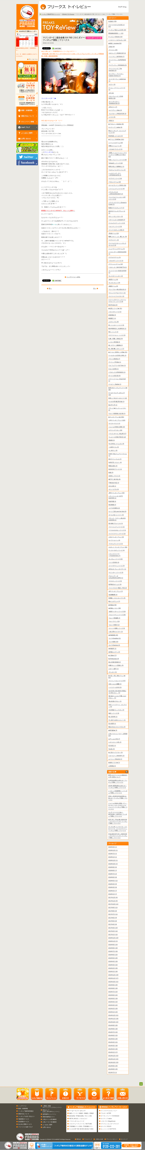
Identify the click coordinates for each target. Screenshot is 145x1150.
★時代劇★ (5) (112, 730)
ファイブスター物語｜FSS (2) (118, 588)
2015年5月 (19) (113, 998)
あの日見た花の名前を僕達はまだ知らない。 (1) (117, 692)
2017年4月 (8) (112, 924)
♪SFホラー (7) (113, 107)
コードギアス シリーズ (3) (116, 566)
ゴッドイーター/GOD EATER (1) (117, 271)
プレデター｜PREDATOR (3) (117, 113)
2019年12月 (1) (113, 850)
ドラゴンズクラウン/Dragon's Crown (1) (118, 203)
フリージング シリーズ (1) (116, 527)
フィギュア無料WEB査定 (26, 1111)
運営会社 (78, 1139)
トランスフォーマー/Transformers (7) (114, 554)
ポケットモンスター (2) (116, 216)
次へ (94, 288)
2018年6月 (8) (112, 877)
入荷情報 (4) (112, 766)
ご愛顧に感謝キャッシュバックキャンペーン (52, 1106)
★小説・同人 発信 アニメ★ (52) (116, 676)
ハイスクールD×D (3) (115, 687)
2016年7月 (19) (113, 951)
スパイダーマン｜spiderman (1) (117, 80)
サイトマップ (124, 1139)
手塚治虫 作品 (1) (114, 482)
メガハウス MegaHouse (108, 1121)
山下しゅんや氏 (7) (114, 739)
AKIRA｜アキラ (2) (114, 476)
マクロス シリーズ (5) (115, 581)
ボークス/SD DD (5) (114, 375)
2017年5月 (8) (112, 921)
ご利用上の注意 (99, 1139)
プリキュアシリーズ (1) (116, 543)
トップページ (22, 1106)
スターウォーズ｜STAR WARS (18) (116, 97)
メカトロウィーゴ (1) (114, 312)
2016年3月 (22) (113, 965)
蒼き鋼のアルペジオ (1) (116, 523)
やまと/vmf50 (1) (113, 369)
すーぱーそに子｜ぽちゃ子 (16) (116, 394)
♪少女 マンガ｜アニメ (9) (116, 537)
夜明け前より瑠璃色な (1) (116, 166)
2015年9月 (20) (113, 985)
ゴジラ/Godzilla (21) (115, 638)
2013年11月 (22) (113, 1059)
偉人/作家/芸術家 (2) (114, 662)
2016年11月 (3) (113, 941)
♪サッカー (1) (113, 672)
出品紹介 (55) (112, 21)
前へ (50, 288)
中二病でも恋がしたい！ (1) (117, 720)
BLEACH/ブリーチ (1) (115, 469)
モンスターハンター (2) (116, 276)
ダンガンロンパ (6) (114, 282)
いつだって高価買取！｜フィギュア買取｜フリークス (117, 792)
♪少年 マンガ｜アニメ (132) (116, 420)
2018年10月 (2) (113, 864)
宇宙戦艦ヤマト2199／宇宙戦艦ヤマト (81, 1126)
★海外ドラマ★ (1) (114, 762)
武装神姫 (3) (112, 315)
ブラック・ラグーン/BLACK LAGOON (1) (117, 519)
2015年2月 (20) (113, 1008)
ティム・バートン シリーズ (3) (117, 89)
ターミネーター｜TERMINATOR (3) (114, 102)
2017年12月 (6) (113, 897)
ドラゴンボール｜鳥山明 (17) (117, 433)
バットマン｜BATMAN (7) (116, 56)
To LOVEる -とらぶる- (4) (116, 443)
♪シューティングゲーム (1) (116, 249)
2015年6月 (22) (113, 995)
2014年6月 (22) (113, 1035)
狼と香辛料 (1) (113, 716)
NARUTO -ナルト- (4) (115, 462)
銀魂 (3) (111, 472)
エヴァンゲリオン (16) (115, 430)
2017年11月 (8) (113, 901)
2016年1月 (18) (113, 971)
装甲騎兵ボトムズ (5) (115, 584)
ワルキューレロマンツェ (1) (117, 170)
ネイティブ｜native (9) (115, 127)
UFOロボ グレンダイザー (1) (117, 569)
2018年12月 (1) (113, 860)
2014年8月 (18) (113, 1029)
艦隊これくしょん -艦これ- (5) (118, 236)
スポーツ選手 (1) (113, 669)
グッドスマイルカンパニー (109, 1110)
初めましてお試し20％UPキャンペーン (51, 1110)
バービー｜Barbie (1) (114, 384)
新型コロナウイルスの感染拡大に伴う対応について (117, 776)
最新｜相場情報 (23, 1108)
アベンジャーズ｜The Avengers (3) (115, 69)
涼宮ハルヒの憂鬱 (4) (115, 684)
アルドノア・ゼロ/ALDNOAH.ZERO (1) (116, 577)
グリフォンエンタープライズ (110, 1124)
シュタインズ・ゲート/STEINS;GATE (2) (115, 174)
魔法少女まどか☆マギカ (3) (116, 727)
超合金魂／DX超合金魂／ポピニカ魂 (80, 1116)
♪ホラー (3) (112, 84)
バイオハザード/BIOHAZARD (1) (117, 253)
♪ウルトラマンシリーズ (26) (117, 615)
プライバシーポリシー (111, 1139)
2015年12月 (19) (113, 975)
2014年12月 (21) (113, 1015)
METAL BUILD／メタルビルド (78, 1118)
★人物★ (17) (112, 655)
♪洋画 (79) (111, 46)
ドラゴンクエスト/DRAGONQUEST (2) (116, 193)
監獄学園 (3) (112, 501)
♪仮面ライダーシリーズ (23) (117, 611)
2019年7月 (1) (112, 853)
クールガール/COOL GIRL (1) (117, 355)
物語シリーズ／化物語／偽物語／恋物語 (81, 1113)
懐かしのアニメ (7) (114, 601)
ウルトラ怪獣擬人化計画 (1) (116, 413)
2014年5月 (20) (113, 1039)
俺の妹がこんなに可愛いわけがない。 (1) (117, 697)
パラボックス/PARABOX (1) (116, 372)
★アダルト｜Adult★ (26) (116, 124)
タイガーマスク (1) (114, 423)
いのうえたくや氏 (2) (114, 742)
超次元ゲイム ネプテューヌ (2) (117, 212)
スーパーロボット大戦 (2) (116, 230)
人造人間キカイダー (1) (116, 631)
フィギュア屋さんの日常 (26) (117, 30)
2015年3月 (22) (113, 1005)
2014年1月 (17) (113, 1052)
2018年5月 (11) (113, 880)
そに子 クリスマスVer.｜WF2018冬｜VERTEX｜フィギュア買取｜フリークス (117, 814)
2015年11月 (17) (113, 978)
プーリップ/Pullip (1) (114, 362)
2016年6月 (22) (113, 954)
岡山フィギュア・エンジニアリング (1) (117, 131)
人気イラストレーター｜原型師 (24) (117, 734)
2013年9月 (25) (113, 1066)
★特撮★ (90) (112, 605)
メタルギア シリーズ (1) (116, 260)
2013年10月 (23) (113, 1062)
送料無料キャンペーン (49, 1114)
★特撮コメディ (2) (114, 652)
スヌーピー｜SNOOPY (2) (116, 755)
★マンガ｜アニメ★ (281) (116, 417)
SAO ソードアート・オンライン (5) (118, 705)
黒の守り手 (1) (112, 405)
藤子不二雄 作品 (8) (114, 479)
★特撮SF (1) (112, 648)
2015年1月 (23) (113, 1012)
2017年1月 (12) (113, 934)
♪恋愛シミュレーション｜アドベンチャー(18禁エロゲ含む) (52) (117, 154)
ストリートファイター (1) (116, 296)
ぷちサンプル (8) (113, 322)
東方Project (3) (112, 305)
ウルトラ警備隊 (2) (114, 618)
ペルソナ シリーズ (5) (115, 226)
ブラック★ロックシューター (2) (117, 409)
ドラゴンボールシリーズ (76, 1121)
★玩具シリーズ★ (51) (115, 308)
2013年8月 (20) (113, 1069)
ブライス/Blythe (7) (114, 359)
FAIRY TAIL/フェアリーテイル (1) (118, 455)
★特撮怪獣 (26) (113, 635)
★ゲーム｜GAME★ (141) (116, 139)
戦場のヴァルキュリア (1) (116, 208)
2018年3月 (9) (112, 887)
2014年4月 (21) (113, 1042)
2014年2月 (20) (113, 1049)
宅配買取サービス (23, 1119)
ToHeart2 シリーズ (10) (116, 163)
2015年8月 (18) (113, 988)
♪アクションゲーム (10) (115, 264)
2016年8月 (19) (113, 948)
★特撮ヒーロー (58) (114, 608)
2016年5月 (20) (113, 958)
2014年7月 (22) (113, 1032)
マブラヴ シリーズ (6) (115, 178)
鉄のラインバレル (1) (115, 459)
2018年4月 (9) (112, 884)
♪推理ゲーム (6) (113, 279)
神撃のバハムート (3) (115, 146)
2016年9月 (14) (113, 944)
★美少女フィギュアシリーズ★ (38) (117, 388)
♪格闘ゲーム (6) (113, 286)
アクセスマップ (88, 1139)
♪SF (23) (111, 93)
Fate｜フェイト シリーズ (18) (118, 160)
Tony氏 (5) (111, 749)
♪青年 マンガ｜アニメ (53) (116, 493)
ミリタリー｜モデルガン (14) (117, 40)
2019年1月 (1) (112, 857)
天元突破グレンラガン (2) (116, 710)
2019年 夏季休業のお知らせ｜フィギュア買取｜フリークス (117, 786)
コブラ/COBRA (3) (114, 508)
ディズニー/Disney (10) (115, 37)
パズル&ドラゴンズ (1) (115, 149)
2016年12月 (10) (113, 938)
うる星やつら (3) (114, 447)
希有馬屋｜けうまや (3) (115, 136)
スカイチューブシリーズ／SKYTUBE (80, 1124)
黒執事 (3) (112, 440)
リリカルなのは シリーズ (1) (117, 530)
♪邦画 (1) (111, 120)
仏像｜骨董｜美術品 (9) (115, 338)
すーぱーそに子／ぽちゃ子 (77, 1110)
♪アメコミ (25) (113, 50)
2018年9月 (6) (112, 867)
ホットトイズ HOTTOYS (108, 1129)
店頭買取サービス (23, 1121)
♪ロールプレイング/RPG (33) (117, 185)
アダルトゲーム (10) (115, 182)
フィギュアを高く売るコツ (26, 1116)
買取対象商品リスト (49, 1117)
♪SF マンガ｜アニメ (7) (115, 591)
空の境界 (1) (112, 723)
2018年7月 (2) (112, 874)
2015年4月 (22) (113, 1002)
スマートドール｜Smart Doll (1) (117, 380)
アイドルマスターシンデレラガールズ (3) (117, 244)
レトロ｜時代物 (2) (114, 342)
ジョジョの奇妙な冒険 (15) (117, 427)
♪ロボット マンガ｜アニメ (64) (117, 547)
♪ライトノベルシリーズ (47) (117, 681)
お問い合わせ (47, 1127)
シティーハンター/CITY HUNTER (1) (116, 497)
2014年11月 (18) (113, 1018)
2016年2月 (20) (113, 968)
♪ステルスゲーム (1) (114, 257)
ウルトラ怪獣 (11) (114, 625)
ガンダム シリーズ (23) (116, 559)
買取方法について (23, 1114)
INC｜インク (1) (113, 332)
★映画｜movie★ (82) (115, 43)
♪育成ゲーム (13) (113, 233)
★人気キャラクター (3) (115, 752)
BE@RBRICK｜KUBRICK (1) (117, 328)
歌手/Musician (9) (113, 659)
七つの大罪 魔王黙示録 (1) (116, 401)
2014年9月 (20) (113, 1025)
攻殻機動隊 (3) (113, 594)
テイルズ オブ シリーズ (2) (117, 223)
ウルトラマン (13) (114, 621)
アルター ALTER (106, 1113)
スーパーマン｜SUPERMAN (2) (117, 61)
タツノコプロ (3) (114, 489)
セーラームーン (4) (114, 540)
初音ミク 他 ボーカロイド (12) (117, 398)
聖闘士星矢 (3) (113, 466)
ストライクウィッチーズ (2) (117, 533)
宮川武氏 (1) (112, 745)
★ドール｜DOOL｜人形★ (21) (117, 352)
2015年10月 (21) (113, 981)
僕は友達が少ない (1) (115, 701)
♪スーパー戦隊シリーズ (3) (117, 628)
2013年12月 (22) (113, 1055)
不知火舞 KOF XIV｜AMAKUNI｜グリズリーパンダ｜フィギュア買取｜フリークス (117, 836)
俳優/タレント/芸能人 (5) (115, 665)
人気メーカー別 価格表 (50, 1122)
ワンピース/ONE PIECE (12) (117, 437)
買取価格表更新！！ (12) (115, 33)
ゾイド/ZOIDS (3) (114, 562)
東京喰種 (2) (112, 505)
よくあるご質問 (47, 1124)
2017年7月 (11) (113, 914)
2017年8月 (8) (112, 911)
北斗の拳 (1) (112, 486)
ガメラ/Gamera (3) (114, 645)
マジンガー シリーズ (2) (116, 572)
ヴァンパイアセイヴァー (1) (117, 293)
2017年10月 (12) (113, 904)
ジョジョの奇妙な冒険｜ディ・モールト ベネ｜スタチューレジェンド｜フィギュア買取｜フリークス (117, 806)
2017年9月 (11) (113, 907)
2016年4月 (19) (113, 961)
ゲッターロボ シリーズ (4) (116, 550)
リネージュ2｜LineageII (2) (117, 220)
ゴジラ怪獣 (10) (113, 641)
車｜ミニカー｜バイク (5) (116, 325)
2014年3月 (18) (113, 1045)
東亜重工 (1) (112, 318)
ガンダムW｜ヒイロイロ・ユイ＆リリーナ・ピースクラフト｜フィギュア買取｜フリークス (117, 828)
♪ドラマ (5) (112, 117)
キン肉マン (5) (113, 450)
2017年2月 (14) (113, 931)
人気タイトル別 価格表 (50, 1119)
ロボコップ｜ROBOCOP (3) (117, 53)
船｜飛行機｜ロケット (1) (116, 348)
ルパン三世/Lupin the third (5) (117, 511)
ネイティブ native (106, 1118)
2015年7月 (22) (113, 991)
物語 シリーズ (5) (114, 713)
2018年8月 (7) (112, 870)
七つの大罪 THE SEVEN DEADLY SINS (81, 1129)
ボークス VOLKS (106, 1126)
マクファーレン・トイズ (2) (116, 335)
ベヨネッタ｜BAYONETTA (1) (118, 267)
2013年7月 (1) (112, 1072)
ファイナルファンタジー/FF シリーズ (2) (117, 198)
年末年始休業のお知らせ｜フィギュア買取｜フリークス (117, 781)
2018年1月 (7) (112, 894)
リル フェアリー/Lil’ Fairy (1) (117, 365)
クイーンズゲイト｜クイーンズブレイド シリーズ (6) (117, 300)
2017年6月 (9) (112, 917)
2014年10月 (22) (113, 1022)
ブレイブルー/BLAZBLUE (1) (117, 289)
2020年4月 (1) (112, 847)
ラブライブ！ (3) (114, 240)
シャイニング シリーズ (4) (116, 188)
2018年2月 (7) (112, 890)
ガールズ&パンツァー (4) (116, 515)
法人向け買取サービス (25, 1124)
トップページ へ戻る (73, 277)
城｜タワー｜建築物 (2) (115, 345)
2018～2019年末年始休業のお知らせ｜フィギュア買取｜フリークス (117, 798)
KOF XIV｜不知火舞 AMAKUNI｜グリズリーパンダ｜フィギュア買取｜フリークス (117, 821)
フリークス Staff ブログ (25, 1127)
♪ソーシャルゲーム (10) (115, 142)
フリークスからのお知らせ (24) (116, 25)
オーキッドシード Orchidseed (110, 1116)
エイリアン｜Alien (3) (115, 110)
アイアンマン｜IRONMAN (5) (118, 65)
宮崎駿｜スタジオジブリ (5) (116, 598)
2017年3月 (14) (113, 928)
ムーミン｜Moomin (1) (115, 759)
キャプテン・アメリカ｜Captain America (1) (116, 74)
